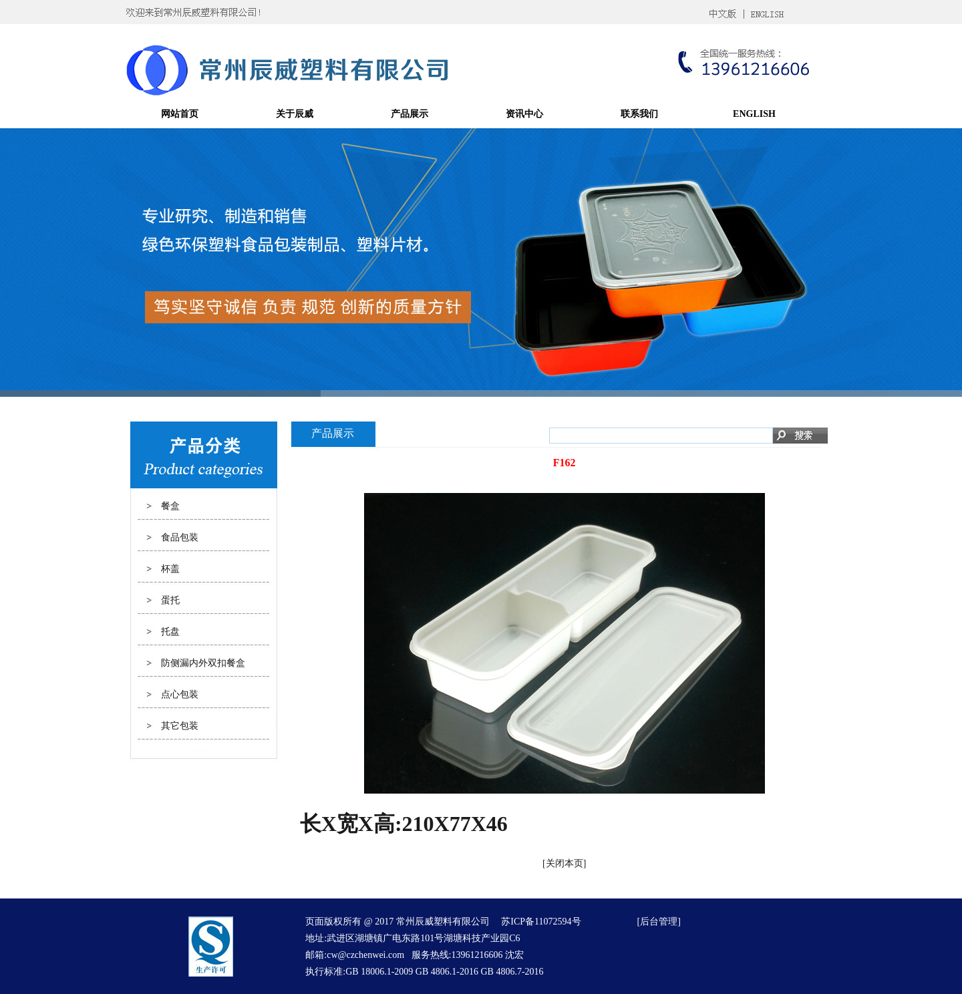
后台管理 (658, 922)
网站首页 (179, 114)
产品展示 (409, 114)
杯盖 (170, 569)
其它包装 (179, 726)
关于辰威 (294, 114)
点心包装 (179, 694)
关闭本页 (564, 863)
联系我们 (639, 114)
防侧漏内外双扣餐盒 (203, 663)
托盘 (170, 632)
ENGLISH (754, 114)
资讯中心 (524, 114)
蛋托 (170, 600)
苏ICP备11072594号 (541, 922)
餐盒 (170, 506)
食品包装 (179, 537)
